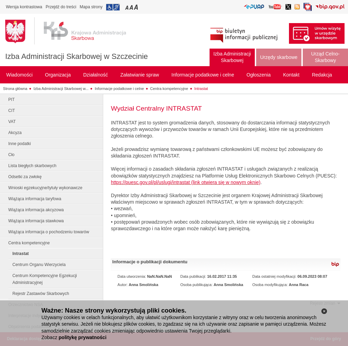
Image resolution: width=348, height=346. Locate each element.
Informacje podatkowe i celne (119, 88)
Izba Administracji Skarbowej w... (61, 88)
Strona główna (15, 88)
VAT (12, 121)
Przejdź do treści (61, 6)
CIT (11, 110)
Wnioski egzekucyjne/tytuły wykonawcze (45, 187)
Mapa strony (91, 6)
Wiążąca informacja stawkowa (36, 220)
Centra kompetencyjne (169, 88)
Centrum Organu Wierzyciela (39, 264)
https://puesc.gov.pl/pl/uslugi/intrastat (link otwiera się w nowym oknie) (185, 182)
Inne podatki (19, 143)
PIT (11, 99)
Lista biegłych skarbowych (32, 165)
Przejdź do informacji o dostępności (113, 7)
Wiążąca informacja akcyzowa (36, 209)
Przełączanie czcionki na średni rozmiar (131, 7)
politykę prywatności (82, 337)
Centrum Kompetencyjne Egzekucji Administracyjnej (44, 279)
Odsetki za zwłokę (25, 176)
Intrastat (201, 88)
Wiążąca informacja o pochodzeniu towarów (48, 232)
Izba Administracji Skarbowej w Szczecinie (76, 56)
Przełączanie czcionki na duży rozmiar (136, 7)
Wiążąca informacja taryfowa (34, 198)
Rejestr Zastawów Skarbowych (40, 293)
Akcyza (15, 132)
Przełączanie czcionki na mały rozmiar (127, 7)
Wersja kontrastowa (24, 6)
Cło (11, 154)
